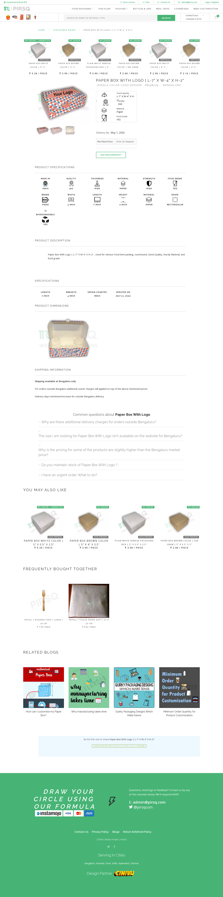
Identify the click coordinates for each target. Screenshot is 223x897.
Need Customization (206, 9)
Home (41, 30)
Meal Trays (162, 9)
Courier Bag (181, 9)
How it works (127, 2)
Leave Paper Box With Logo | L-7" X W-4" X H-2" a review (119, 746)
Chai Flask (104, 9)
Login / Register (212, 2)
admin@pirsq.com (187, 2)
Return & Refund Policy (137, 831)
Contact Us (163, 2)
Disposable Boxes (64, 30)
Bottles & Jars (142, 9)
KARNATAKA (194, 17)
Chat (146, 2)
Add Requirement (111, 155)
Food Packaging (81, 9)
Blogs (115, 831)
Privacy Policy (100, 831)
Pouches (120, 9)
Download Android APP (15, 2)
